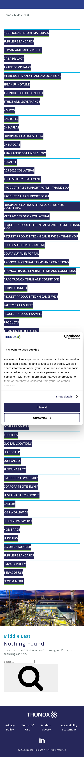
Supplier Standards (19, 41)
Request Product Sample (23, 314)
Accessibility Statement (22, 179)
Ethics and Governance (22, 102)
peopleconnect (15, 288)
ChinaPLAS (11, 127)
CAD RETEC (11, 119)
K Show (9, 110)
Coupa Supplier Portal (21, 254)
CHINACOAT (12, 145)
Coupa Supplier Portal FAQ (24, 245)
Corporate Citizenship (21, 487)
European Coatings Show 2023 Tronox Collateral (34, 206)
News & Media (14, 581)
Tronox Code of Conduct (23, 93)
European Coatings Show (23, 136)
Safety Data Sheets (18, 305)
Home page (12, 530)
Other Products (16, 426)
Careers (9, 504)
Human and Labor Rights (23, 50)
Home (7, 15)
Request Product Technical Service (31, 297)
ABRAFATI (10, 162)
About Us (11, 435)
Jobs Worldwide (16, 512)
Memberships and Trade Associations (32, 76)
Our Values (12, 461)
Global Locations (18, 444)
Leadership (12, 452)
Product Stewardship (21, 478)
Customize (42, 417)
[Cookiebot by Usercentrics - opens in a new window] (64, 337)
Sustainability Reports (21, 495)
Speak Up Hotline (17, 84)
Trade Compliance (17, 67)
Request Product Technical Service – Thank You (41, 236)
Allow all (42, 407)
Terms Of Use (13, 573)
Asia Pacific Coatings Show (25, 153)
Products (11, 322)
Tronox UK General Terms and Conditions (36, 262)
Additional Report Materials (26, 33)
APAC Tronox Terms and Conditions (32, 279)
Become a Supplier (17, 547)
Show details (64, 396)
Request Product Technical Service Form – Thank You (42, 226)
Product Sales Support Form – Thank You (36, 188)
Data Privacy (14, 59)
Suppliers (11, 538)
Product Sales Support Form (26, 196)
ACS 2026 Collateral (19, 170)
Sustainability (15, 469)
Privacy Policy (15, 564)
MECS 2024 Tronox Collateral (27, 216)
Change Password (18, 521)
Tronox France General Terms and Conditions (40, 271)
